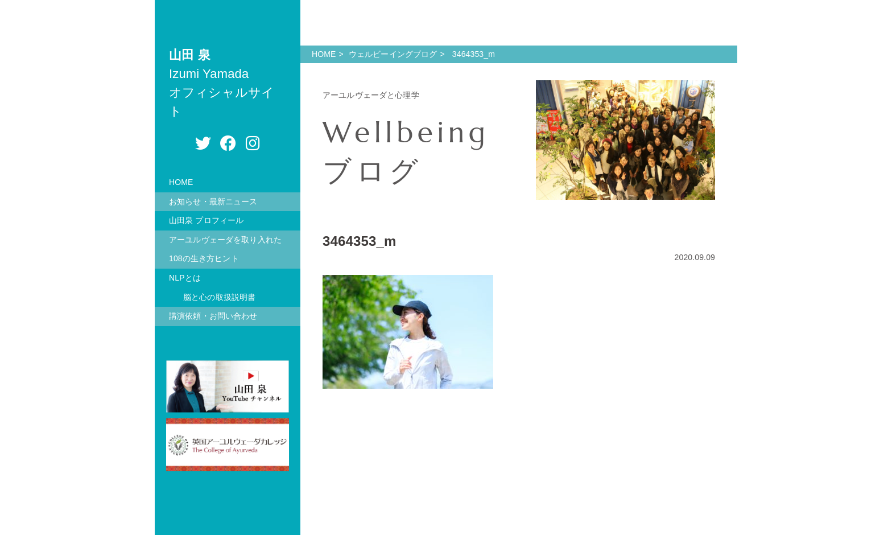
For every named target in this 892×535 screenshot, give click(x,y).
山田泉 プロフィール (206, 220)
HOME (181, 182)
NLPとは (185, 277)
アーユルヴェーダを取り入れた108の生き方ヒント (225, 249)
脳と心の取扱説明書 (219, 297)
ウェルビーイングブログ (393, 54)
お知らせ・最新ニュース (213, 201)
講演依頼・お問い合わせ (213, 315)
